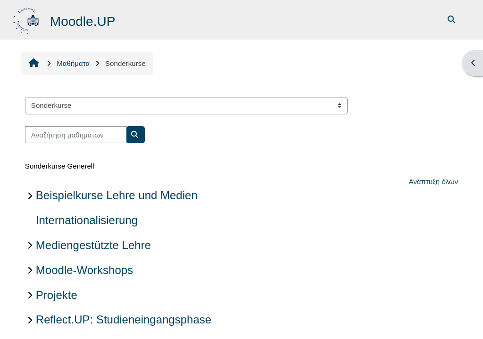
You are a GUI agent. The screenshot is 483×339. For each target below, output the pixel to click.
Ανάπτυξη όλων (433, 182)
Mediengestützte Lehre (93, 245)
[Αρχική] (27, 19)
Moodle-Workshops (84, 270)
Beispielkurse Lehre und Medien (117, 195)
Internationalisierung (87, 220)
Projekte (56, 295)
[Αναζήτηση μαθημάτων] (76, 135)
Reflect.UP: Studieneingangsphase (123, 319)
